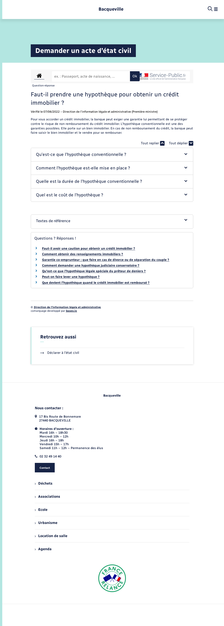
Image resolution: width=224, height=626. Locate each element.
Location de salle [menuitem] (51, 536)
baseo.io (71, 310)
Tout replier (153, 143)
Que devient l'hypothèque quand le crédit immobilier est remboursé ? (95, 283)
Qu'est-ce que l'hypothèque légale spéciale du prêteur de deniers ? (94, 271)
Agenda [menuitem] (43, 549)
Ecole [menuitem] (41, 509)
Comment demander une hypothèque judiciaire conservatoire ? (90, 265)
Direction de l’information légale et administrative (67, 307)
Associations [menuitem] (47, 496)
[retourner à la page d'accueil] (111, 9)
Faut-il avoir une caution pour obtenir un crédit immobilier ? (88, 248)
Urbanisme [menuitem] (46, 523)
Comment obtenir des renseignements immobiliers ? (82, 254)
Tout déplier (181, 143)
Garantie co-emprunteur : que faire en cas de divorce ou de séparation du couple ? (105, 260)
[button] (112, 154)
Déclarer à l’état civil (59, 353)
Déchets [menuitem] (43, 483)
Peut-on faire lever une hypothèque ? (70, 277)
